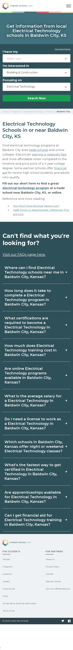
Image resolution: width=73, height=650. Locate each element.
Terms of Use (8, 610)
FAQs (5, 596)
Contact (49, 574)
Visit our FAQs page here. (24, 254)
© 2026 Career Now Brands (15, 621)
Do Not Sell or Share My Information (19, 603)
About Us (50, 559)
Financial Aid (9, 589)
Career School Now (20, 5)
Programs (7, 566)
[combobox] (36, 58)
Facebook (69, 621)
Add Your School (53, 581)
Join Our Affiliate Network (58, 589)
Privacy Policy (52, 566)
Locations (7, 574)
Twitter (63, 621)
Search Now (37, 98)
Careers (6, 581)
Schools (6, 559)
